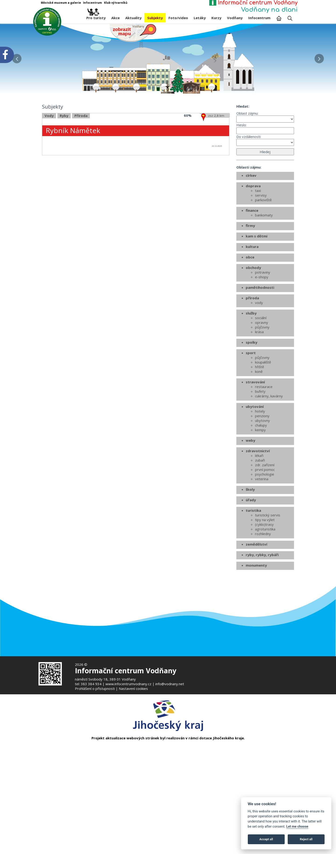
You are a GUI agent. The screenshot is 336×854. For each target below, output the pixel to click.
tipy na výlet (265, 569)
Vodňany (235, 17)
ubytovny (262, 470)
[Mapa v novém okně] (133, 32)
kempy (260, 479)
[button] (319, 57)
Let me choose (297, 827)
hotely (260, 461)
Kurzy (216, 17)
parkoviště (263, 249)
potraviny (262, 322)
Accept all (266, 839)
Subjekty (155, 17)
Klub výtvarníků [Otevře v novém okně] (115, 3)
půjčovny (262, 377)
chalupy (261, 475)
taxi (258, 240)
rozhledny (263, 583)
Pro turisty (96, 16)
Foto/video (178, 17)
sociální (260, 367)
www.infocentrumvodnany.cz (128, 683)
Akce (115, 17)
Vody (49, 165)
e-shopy (261, 327)
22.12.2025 (217, 195)
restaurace (264, 436)
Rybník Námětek (73, 180)
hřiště (259, 416)
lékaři (259, 505)
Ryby (64, 165)
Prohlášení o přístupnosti (95, 688)
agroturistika (265, 579)
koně (258, 421)
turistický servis (267, 565)
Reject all (306, 839)
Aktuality (133, 17)
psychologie (264, 524)
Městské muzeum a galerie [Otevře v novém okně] (61, 3)
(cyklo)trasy (264, 574)
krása (259, 381)
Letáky (200, 17)
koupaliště (263, 412)
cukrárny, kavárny (269, 446)
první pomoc (265, 519)
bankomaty (264, 265)
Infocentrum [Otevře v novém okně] (92, 3)
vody (259, 352)
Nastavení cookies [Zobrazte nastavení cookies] (133, 688)
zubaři (260, 510)
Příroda (81, 165)
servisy (261, 245)
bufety (260, 441)
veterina (261, 528)
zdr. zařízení (264, 514)
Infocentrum (259, 17)
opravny (261, 372)
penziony (262, 465)
